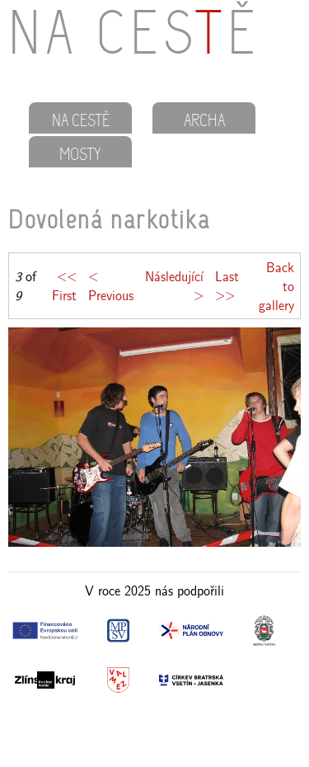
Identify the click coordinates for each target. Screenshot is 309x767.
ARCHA (204, 122)
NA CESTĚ (81, 122)
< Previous (110, 285)
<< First (64, 285)
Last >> (227, 285)
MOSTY (80, 155)
